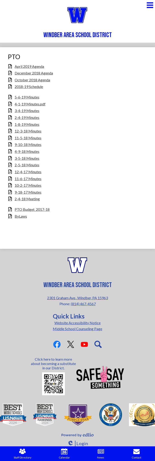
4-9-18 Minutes (27, 151)
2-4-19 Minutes (27, 117)
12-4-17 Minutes (28, 172)
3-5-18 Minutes (27, 158)
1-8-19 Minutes (27, 124)
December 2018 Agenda (34, 73)
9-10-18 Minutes (28, 144)
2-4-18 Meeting (27, 199)
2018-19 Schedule (29, 86)
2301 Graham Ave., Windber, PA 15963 (77, 298)
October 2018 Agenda (32, 80)
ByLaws (21, 216)
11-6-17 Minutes (28, 178)
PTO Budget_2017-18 (32, 209)
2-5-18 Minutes (27, 165)
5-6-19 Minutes (27, 97)
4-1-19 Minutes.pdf (30, 104)
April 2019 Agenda (29, 66)
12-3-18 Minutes (28, 131)
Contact (136, 453)
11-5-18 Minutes (28, 138)
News (100, 453)
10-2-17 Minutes (28, 185)
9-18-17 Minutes (28, 192)
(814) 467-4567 (83, 304)
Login (77, 443)
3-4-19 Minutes (27, 110)
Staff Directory (22, 453)
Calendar (64, 453)
